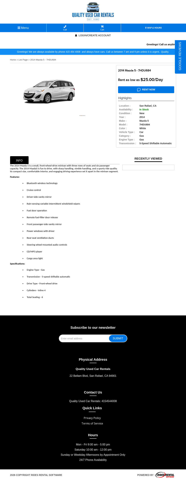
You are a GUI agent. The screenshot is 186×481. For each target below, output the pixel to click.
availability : (126, 109)
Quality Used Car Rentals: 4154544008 (93, 401)
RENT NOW (146, 89)
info (19, 160)
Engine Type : (126, 139)
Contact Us (93, 392)
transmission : (127, 143)
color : (123, 128)
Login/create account (93, 35)
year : (122, 117)
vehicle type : (127, 132)
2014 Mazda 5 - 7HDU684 (43, 59)
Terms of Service (92, 423)
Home (13, 59)
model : (123, 124)
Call (65, 28)
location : (124, 105)
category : (125, 135)
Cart (102, 28)
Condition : (125, 113)
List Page (23, 59)
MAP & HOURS (153, 28)
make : (122, 120)
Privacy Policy (92, 418)
